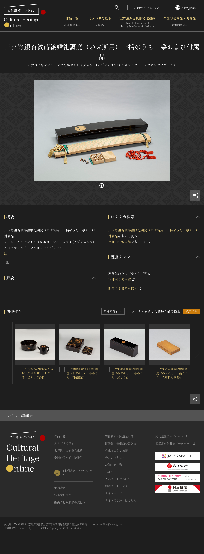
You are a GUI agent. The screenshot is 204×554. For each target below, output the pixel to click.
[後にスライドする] (196, 353)
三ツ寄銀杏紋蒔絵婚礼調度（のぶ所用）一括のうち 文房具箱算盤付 (172, 373)
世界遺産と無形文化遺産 (137, 22)
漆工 (7, 253)
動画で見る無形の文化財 (70, 502)
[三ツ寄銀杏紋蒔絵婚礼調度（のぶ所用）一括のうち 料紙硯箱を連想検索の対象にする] (62, 369)
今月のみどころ (115, 458)
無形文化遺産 (62, 495)
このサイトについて (148, 7)
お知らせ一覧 (113, 465)
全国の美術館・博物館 (179, 22)
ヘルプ (109, 472)
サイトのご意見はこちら (120, 500)
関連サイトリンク (116, 486)
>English (185, 7)
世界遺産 (60, 488)
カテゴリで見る (100, 22)
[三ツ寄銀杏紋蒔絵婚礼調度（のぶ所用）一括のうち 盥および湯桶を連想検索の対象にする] (17, 369)
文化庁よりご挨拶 (116, 450)
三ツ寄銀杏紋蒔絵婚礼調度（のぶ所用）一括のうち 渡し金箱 (127, 373)
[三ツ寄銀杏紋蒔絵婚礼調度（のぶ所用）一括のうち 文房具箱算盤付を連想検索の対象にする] (151, 369)
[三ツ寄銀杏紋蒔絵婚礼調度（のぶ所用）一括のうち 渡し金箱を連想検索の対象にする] (107, 369)
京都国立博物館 (119, 241)
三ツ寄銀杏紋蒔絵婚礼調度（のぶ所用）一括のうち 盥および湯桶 (37, 373)
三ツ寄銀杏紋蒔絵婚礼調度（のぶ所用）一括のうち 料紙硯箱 (82, 373)
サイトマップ (113, 493)
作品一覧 (72, 22)
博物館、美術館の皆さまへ (122, 443)
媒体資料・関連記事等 (119, 436)
